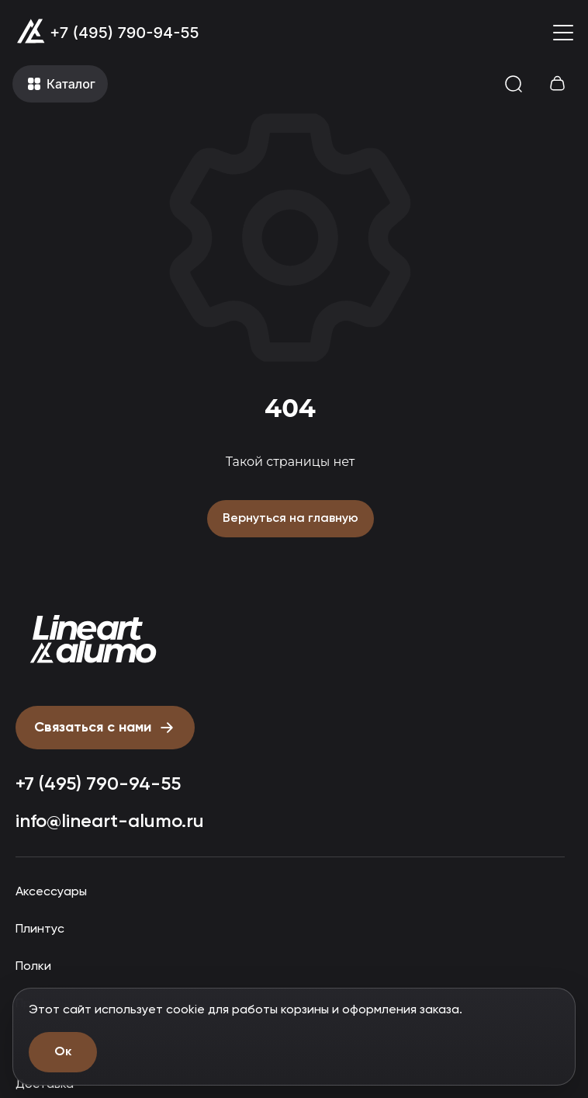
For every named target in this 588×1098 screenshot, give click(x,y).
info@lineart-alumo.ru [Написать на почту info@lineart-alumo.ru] (110, 821)
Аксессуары (51, 892)
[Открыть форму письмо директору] (105, 727)
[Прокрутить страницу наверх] (93, 639)
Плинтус (40, 929)
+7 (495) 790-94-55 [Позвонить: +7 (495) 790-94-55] (124, 32)
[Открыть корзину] (557, 84)
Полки (33, 967)
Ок (62, 1052)
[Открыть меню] (563, 32)
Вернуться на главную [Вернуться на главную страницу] (290, 519)
